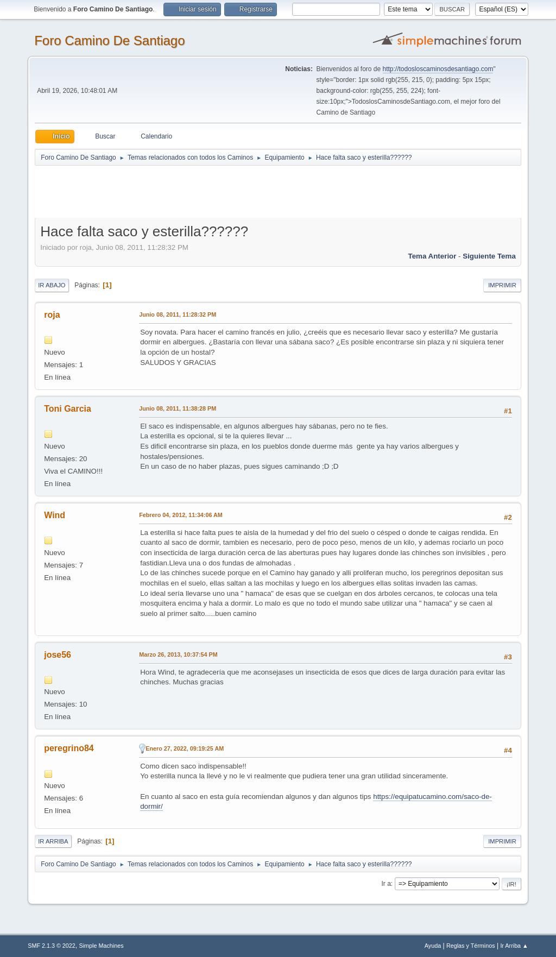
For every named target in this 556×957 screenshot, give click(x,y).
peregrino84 (69, 748)
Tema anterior (432, 256)
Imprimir (502, 285)
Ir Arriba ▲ (514, 945)
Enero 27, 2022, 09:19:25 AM (185, 748)
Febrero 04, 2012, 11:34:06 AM (181, 515)
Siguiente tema (489, 256)
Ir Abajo (51, 285)
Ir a (386, 883)
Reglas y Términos (470, 945)
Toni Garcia (67, 408)
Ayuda (433, 945)
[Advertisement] (226, 191)
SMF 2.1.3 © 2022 (51, 945)
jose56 (57, 654)
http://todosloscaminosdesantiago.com (438, 69)
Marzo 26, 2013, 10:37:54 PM (178, 654)
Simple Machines (101, 945)
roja (52, 314)
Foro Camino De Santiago (109, 40)
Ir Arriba (53, 841)
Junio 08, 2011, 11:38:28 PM (177, 408)
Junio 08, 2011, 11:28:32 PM (177, 314)
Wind (54, 515)
